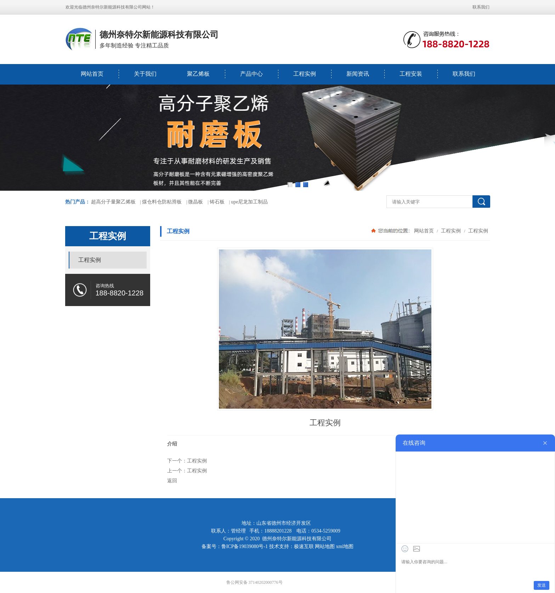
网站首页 (92, 74)
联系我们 (480, 7)
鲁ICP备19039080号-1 (244, 546)
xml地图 (345, 546)
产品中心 (251, 74)
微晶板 (195, 202)
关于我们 (145, 74)
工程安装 (411, 74)
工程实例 (304, 74)
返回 (172, 480)
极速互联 (304, 546)
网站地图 (325, 546)
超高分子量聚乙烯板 (113, 202)
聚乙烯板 (198, 74)
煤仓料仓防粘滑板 (162, 202)
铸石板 (217, 202)
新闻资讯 (357, 74)
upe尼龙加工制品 (249, 202)
